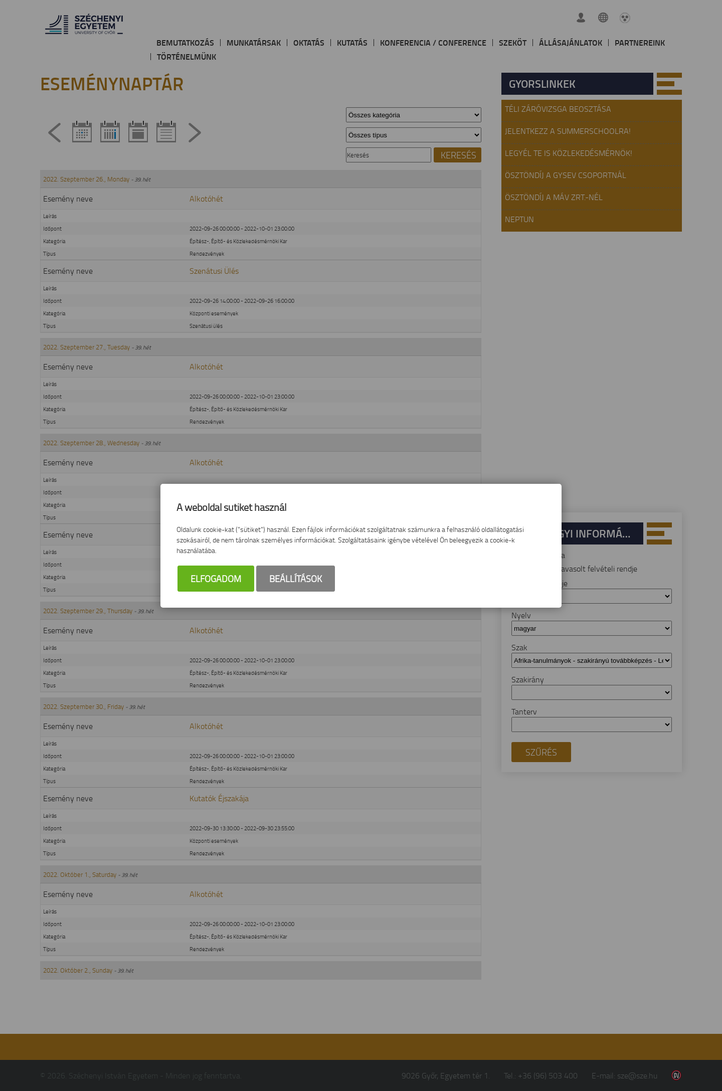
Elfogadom (216, 579)
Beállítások (295, 579)
